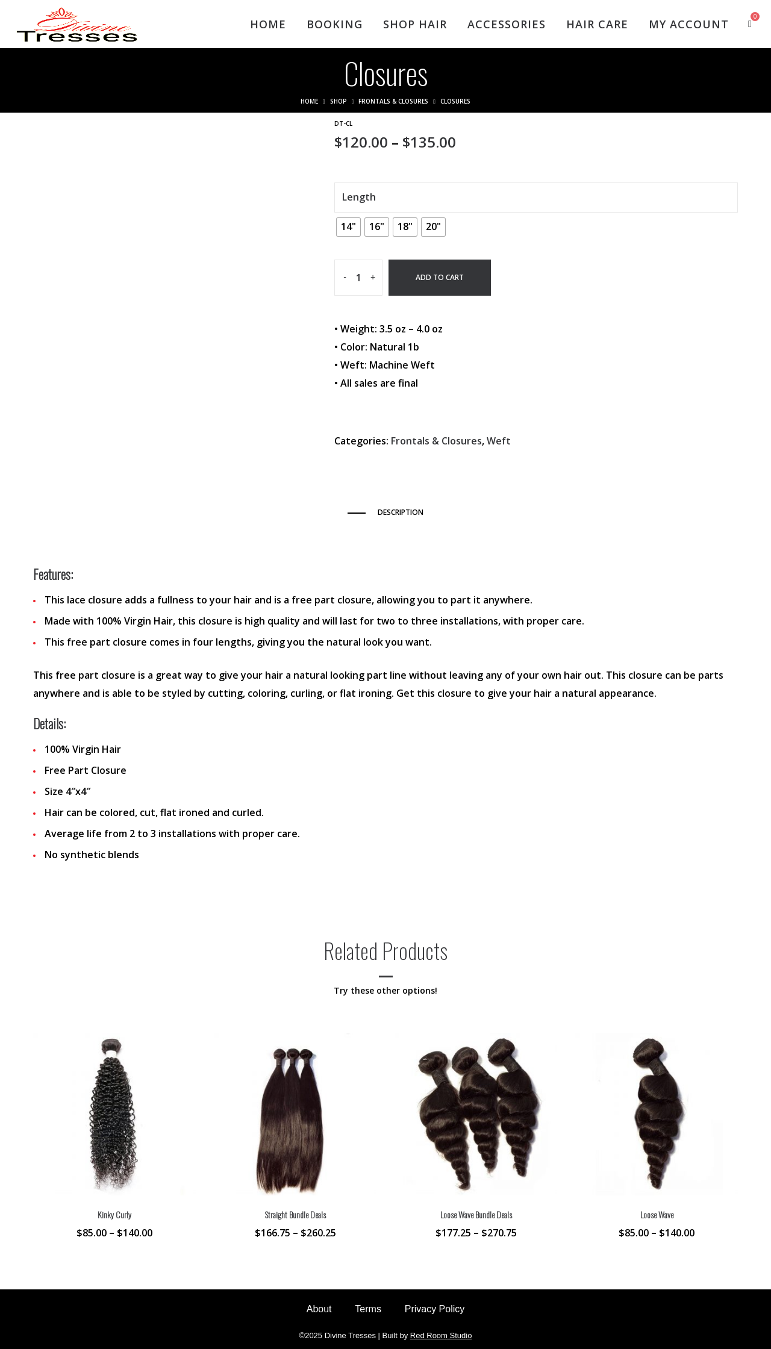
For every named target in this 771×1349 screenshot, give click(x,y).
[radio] (348, 227)
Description (400, 512)
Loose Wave (656, 1214)
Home (308, 101)
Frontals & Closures (394, 101)
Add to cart (440, 277)
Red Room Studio (441, 1335)
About (318, 1309)
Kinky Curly (114, 1214)
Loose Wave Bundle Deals (476, 1214)
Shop (337, 101)
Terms (368, 1309)
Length (359, 197)
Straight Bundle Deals (295, 1214)
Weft (499, 440)
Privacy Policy (435, 1309)
